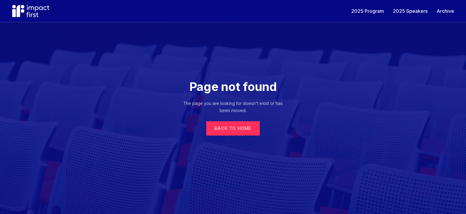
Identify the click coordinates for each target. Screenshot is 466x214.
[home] (31, 11)
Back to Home (233, 128)
